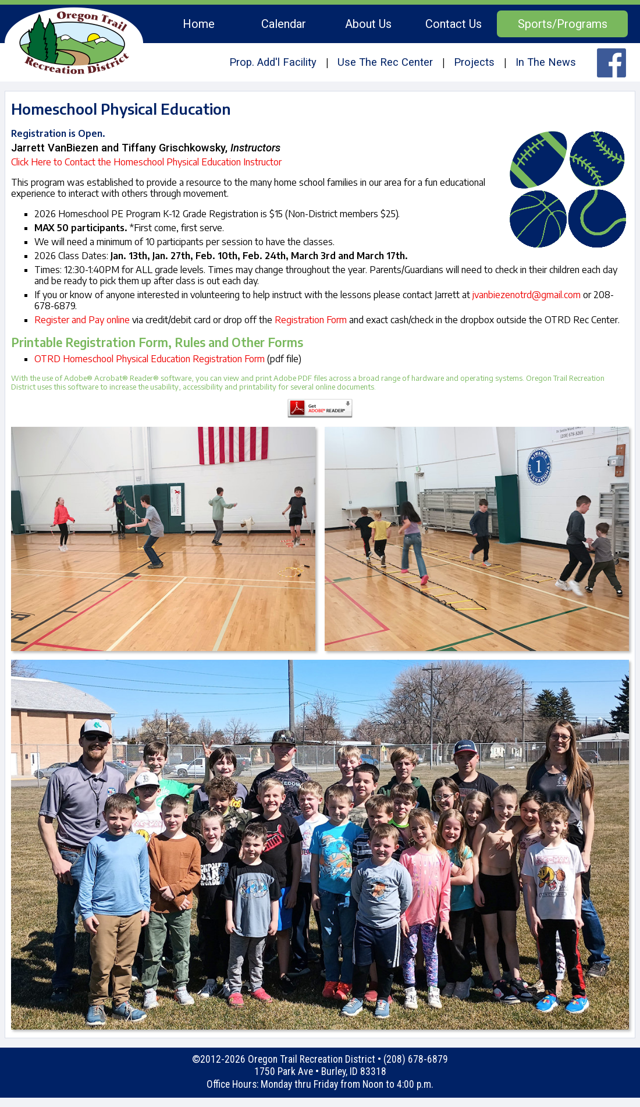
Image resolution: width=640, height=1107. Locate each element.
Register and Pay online (82, 320)
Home (199, 24)
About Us (368, 24)
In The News (545, 62)
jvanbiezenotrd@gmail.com (526, 294)
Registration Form (311, 320)
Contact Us (453, 24)
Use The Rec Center (385, 62)
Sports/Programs (562, 24)
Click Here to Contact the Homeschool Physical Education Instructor (146, 162)
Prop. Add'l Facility (273, 62)
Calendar (283, 24)
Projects (474, 62)
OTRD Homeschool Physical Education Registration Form (149, 359)
